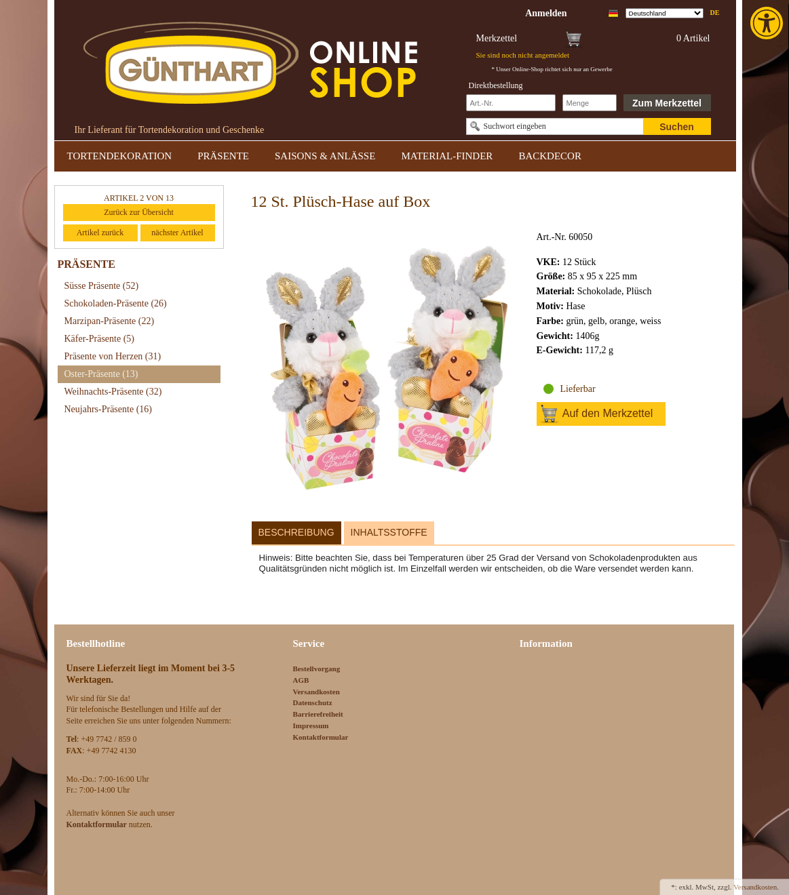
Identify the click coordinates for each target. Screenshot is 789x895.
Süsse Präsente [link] (101, 286)
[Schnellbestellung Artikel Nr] (511, 102)
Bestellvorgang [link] (317, 668)
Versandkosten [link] (316, 692)
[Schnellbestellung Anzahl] (589, 102)
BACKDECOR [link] (549, 156)
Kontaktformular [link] (321, 737)
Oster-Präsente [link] (101, 374)
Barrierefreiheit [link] (318, 714)
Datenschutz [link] (312, 702)
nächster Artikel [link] (177, 232)
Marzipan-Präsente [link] (109, 321)
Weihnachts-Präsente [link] (113, 391)
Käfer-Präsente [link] (99, 339)
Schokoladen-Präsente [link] (115, 303)
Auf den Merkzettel (607, 413)
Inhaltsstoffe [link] (389, 532)
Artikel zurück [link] (100, 232)
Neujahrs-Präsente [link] (108, 409)
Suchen (676, 126)
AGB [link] (301, 680)
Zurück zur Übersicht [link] (139, 212)
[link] (768, 23)
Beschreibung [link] (296, 532)
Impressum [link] (311, 725)
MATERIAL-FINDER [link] (447, 156)
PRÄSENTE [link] (223, 156)
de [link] (715, 12)
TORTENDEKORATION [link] (119, 156)
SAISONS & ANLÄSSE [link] (325, 156)
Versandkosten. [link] (756, 887)
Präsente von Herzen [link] (112, 356)
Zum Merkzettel (666, 103)
